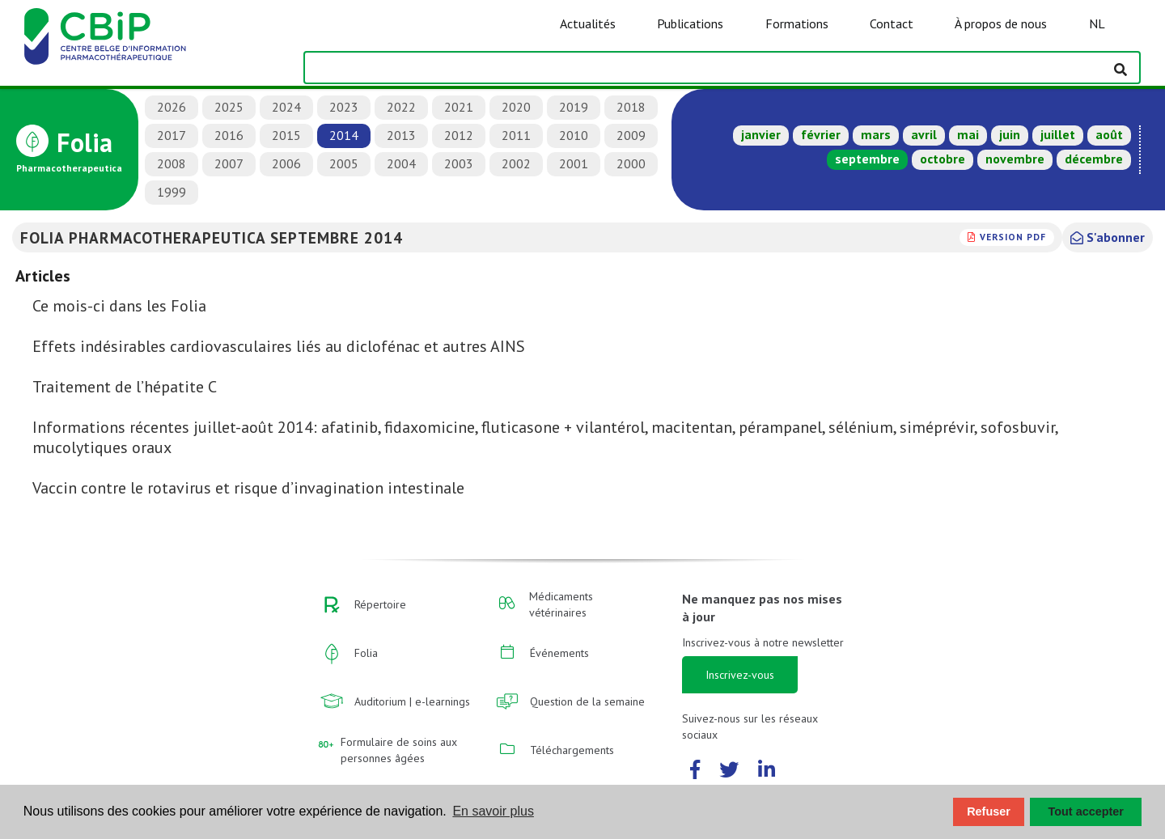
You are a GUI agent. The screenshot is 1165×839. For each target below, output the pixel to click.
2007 (229, 163)
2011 (516, 135)
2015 (286, 135)
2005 (343, 163)
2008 (171, 163)
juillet (1057, 134)
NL (1097, 23)
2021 (458, 107)
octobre (942, 158)
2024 (286, 107)
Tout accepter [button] (1086, 811)
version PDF (1013, 237)
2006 (286, 163)
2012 (458, 135)
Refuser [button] (988, 811)
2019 (573, 107)
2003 (458, 163)
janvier (761, 134)
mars (876, 134)
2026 (171, 107)
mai (968, 134)
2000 (631, 163)
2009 (631, 135)
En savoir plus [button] (493, 811)
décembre (1094, 158)
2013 (401, 135)
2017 (171, 135)
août (1109, 134)
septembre (867, 158)
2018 (631, 107)
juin (1009, 134)
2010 (573, 135)
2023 (343, 107)
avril (924, 134)
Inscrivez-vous (739, 674)
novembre (1014, 158)
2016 (229, 135)
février (821, 134)
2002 (516, 163)
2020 (516, 107)
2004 (401, 163)
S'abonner (1107, 237)
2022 (401, 107)
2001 (573, 163)
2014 (343, 135)
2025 (229, 107)
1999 (171, 192)
